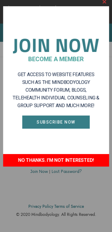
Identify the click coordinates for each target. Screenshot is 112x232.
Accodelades (57, 223)
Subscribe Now (56, 109)
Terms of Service (69, 206)
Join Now (39, 171)
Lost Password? (67, 171)
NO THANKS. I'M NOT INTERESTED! (56, 147)
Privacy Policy (40, 206)
